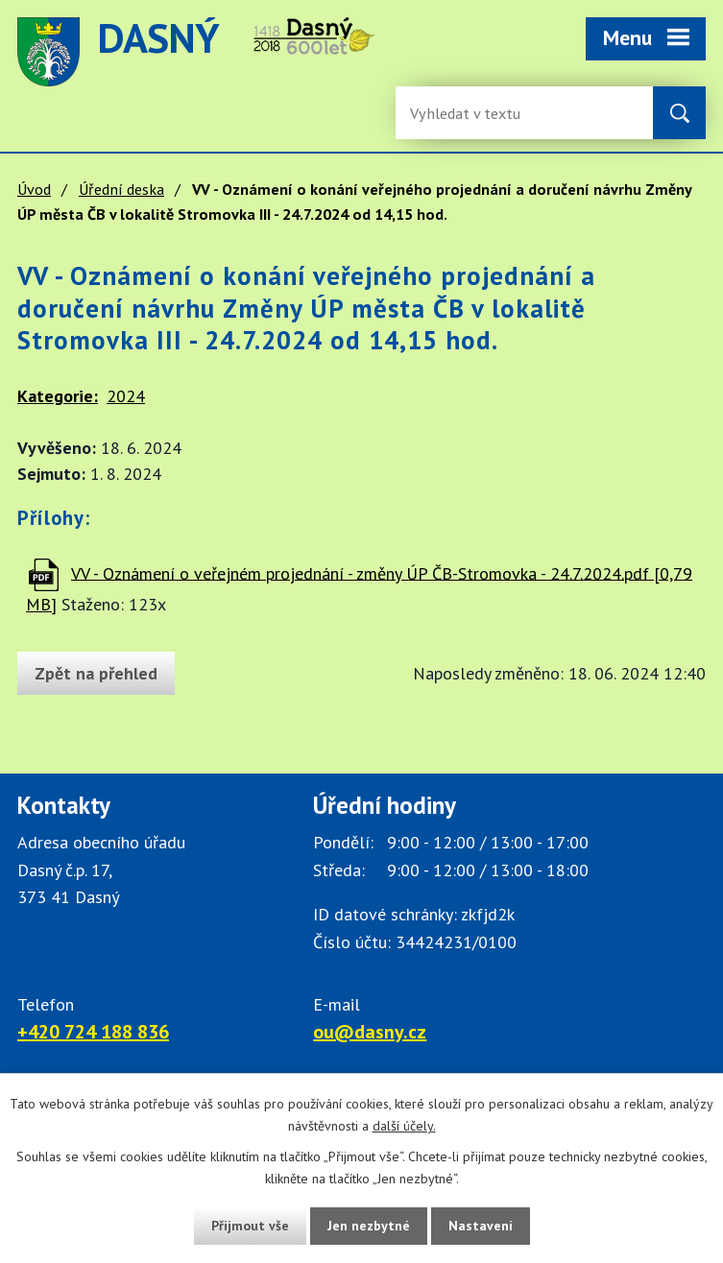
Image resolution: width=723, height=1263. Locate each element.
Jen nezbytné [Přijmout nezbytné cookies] (368, 1225)
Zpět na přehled (96, 673)
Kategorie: (57, 396)
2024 (126, 396)
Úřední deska (121, 189)
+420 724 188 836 (93, 1031)
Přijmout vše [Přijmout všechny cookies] (250, 1225)
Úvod (34, 189)
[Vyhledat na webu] (679, 112)
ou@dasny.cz (369, 1031)
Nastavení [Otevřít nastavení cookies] (480, 1225)
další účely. (404, 1125)
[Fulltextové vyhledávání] (472, 112)
